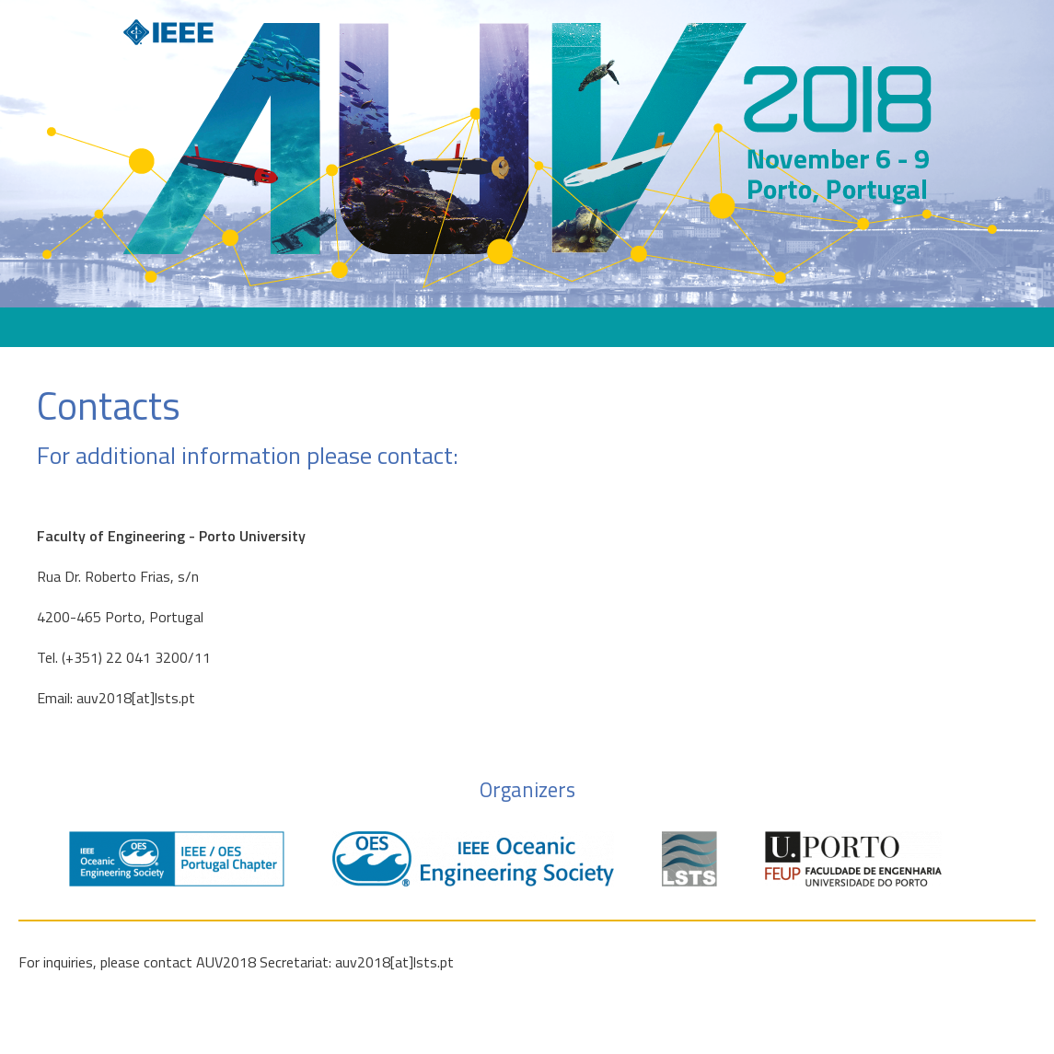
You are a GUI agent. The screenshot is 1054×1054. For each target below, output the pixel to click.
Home (211, 327)
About (277, 327)
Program (350, 327)
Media (842, 327)
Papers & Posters (744, 327)
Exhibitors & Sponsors (468, 327)
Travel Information (613, 327)
